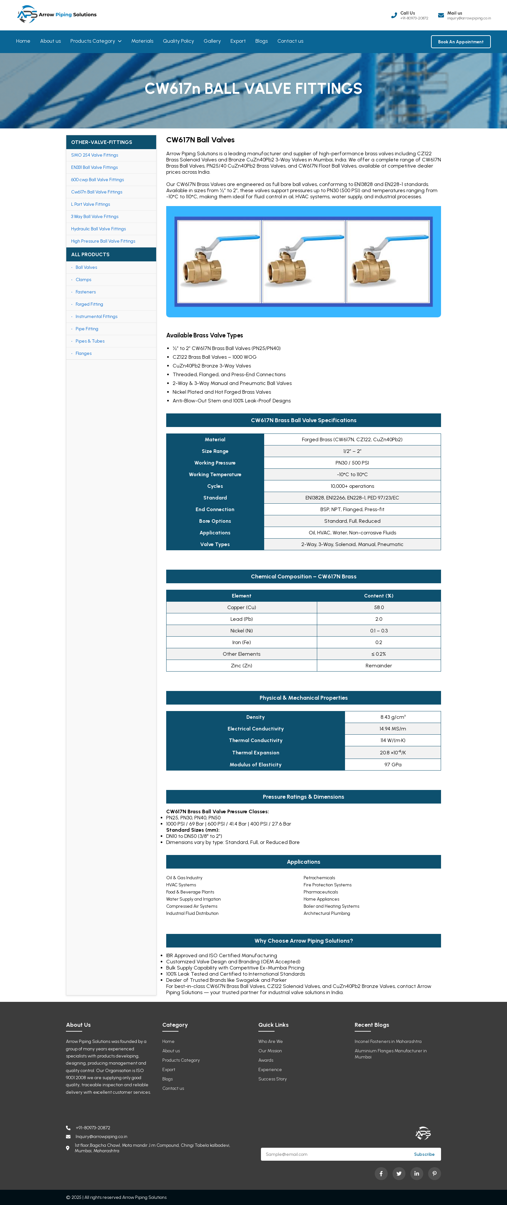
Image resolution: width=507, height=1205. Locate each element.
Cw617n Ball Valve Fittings (96, 192)
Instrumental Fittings (96, 316)
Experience (270, 1069)
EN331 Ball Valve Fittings (94, 167)
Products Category (96, 41)
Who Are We (270, 1041)
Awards (265, 1060)
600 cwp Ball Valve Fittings (97, 179)
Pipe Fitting (87, 329)
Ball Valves (86, 267)
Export (238, 41)
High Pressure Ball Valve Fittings (103, 241)
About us (50, 41)
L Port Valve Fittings (90, 204)
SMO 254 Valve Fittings (94, 155)
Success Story (272, 1079)
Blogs (261, 41)
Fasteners (86, 292)
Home (23, 41)
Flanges (84, 353)
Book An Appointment (461, 41)
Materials (142, 41)
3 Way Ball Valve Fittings (94, 216)
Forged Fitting (89, 304)
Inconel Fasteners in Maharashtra (388, 1041)
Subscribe (424, 1154)
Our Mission (270, 1051)
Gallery (212, 41)
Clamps (83, 279)
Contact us (290, 41)
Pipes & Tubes (90, 341)
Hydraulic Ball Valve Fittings (98, 229)
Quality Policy (178, 41)
